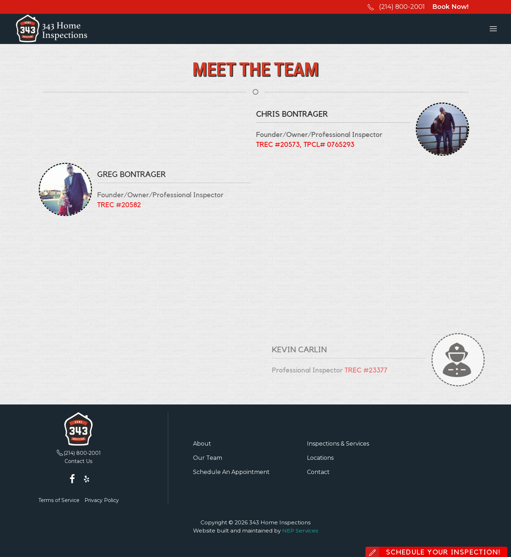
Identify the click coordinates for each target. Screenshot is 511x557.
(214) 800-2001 (402, 7)
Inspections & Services (338, 443)
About (202, 443)
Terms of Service (58, 500)
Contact (318, 472)
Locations (320, 457)
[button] (493, 29)
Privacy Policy (101, 500)
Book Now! (450, 7)
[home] (51, 29)
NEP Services (300, 530)
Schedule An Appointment (231, 472)
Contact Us (78, 461)
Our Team (207, 457)
